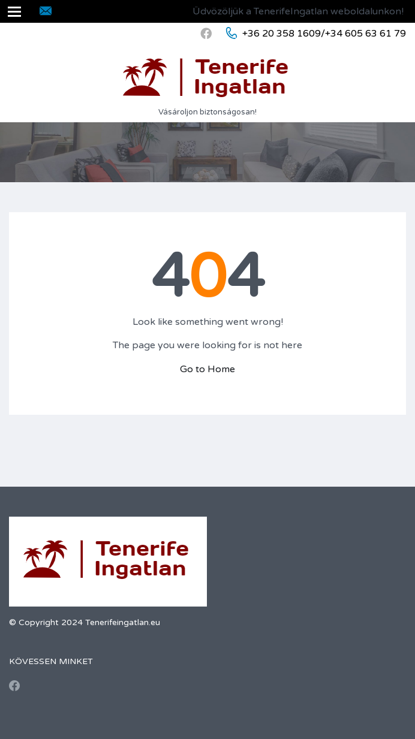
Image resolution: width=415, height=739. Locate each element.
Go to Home (207, 369)
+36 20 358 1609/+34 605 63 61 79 (324, 34)
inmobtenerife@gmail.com (113, 11)
